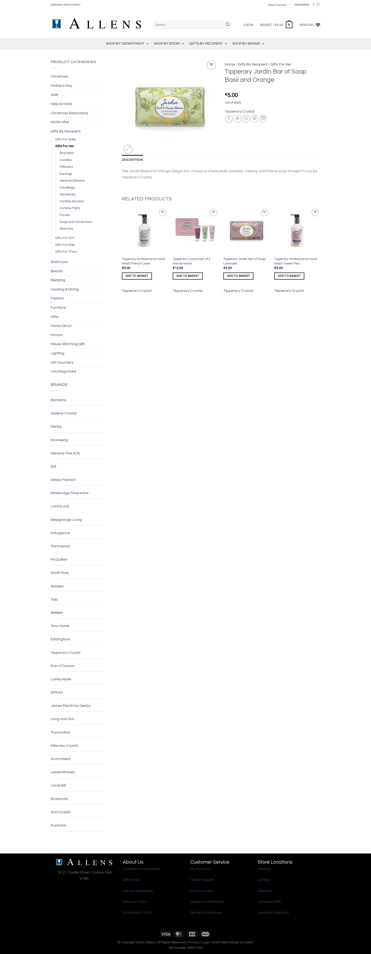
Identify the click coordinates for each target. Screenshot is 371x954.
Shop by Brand (248, 43)
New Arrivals (61, 104)
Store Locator (279, 4)
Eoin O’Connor (63, 666)
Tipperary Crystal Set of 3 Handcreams (191, 261)
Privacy (194, 942)
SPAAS (57, 692)
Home (230, 64)
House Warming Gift (67, 344)
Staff (215, 942)
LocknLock (60, 506)
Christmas (59, 76)
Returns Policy (135, 902)
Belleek (57, 613)
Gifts (54, 317)
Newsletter (302, 4)
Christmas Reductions (69, 113)
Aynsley (57, 586)
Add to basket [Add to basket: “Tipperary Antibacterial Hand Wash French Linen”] (137, 276)
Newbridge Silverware (69, 493)
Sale (54, 95)
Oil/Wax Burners (72, 201)
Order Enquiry (202, 880)
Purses (65, 215)
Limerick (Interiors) (273, 912)
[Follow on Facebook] (313, 4)
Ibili (53, 466)
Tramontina (60, 732)
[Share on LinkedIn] (263, 119)
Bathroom (59, 262)
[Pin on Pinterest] (254, 119)
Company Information (141, 869)
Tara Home (60, 626)
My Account (200, 869)
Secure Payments (138, 891)
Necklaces (67, 194)
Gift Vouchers (62, 362)
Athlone (264, 869)
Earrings (66, 174)
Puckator (58, 825)
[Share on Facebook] (229, 119)
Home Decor (61, 326)
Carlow (264, 880)
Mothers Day (61, 86)
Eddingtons (60, 639)
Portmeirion (60, 546)
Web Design (230, 942)
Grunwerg (59, 440)
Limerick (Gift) (269, 902)
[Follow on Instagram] (318, 4)
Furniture (58, 307)
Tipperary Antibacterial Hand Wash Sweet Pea (295, 261)
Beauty (57, 271)
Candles (66, 160)
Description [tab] (132, 160)
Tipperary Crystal (65, 653)
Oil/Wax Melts (70, 208)
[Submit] (228, 25)
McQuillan (59, 559)
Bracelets (67, 153)
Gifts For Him (64, 238)
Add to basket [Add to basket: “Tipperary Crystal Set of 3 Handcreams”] (187, 276)
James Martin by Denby (71, 706)
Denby (56, 426)
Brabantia (59, 799)
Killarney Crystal (64, 745)
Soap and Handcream (76, 222)
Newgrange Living (66, 520)
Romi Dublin (61, 812)
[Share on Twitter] (237, 119)
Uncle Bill (58, 785)
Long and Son (62, 719)
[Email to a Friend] (246, 119)
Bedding (58, 280)
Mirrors (57, 335)
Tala (54, 599)
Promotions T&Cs (137, 912)
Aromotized (60, 759)
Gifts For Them (66, 251)
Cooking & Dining (65, 289)
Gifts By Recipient (208, 43)
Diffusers (66, 166)
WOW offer (60, 122)
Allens (150, 942)
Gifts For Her (64, 146)
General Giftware (72, 180)
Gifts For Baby (65, 139)
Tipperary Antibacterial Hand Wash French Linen (143, 261)
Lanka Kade (61, 679)
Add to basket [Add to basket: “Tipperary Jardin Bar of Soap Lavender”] (238, 276)
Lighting (57, 353)
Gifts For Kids (65, 244)
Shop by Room (169, 43)
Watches (66, 228)
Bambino (58, 400)
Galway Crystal (63, 413)
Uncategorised (63, 371)
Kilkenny (265, 891)
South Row (60, 573)
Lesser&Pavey (63, 772)
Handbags (67, 187)
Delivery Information (65, 4)
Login (206, 942)
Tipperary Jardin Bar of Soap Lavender (244, 261)
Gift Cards (131, 880)
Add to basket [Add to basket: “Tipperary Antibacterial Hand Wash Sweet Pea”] (289, 276)
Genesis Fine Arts (65, 453)
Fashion (57, 298)
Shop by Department (127, 43)
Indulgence (60, 533)
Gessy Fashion (63, 480)
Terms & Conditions (206, 912)
